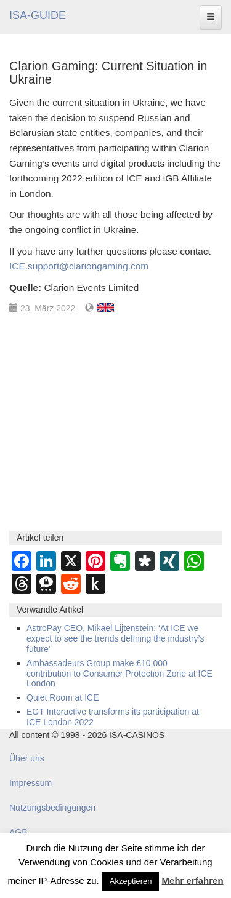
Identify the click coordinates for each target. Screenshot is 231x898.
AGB (18, 832)
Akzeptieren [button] (131, 881)
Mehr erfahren (193, 880)
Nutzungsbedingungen (52, 808)
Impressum (30, 783)
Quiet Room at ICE (62, 697)
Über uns (26, 758)
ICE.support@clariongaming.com (78, 266)
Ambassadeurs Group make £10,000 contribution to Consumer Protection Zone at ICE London (119, 673)
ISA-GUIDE (37, 15)
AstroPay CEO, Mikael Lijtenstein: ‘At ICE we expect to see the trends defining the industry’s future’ (115, 638)
